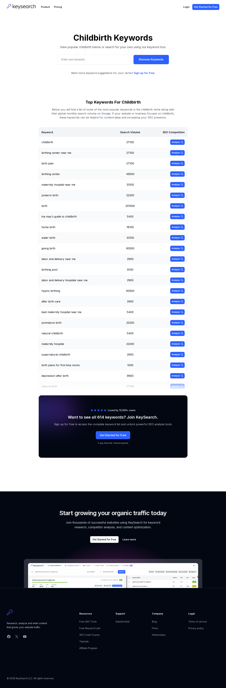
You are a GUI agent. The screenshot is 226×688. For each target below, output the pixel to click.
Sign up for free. (144, 73)
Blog (154, 621)
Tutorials (84, 641)
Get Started (206, 6)
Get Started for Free (113, 435)
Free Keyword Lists (89, 628)
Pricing (58, 6)
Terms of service (197, 621)
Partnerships (159, 634)
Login (186, 6)
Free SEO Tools (88, 621)
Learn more (129, 539)
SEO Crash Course (89, 634)
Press (155, 628)
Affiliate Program (88, 648)
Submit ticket (123, 621)
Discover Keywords (151, 59)
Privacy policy (196, 628)
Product (45, 6)
